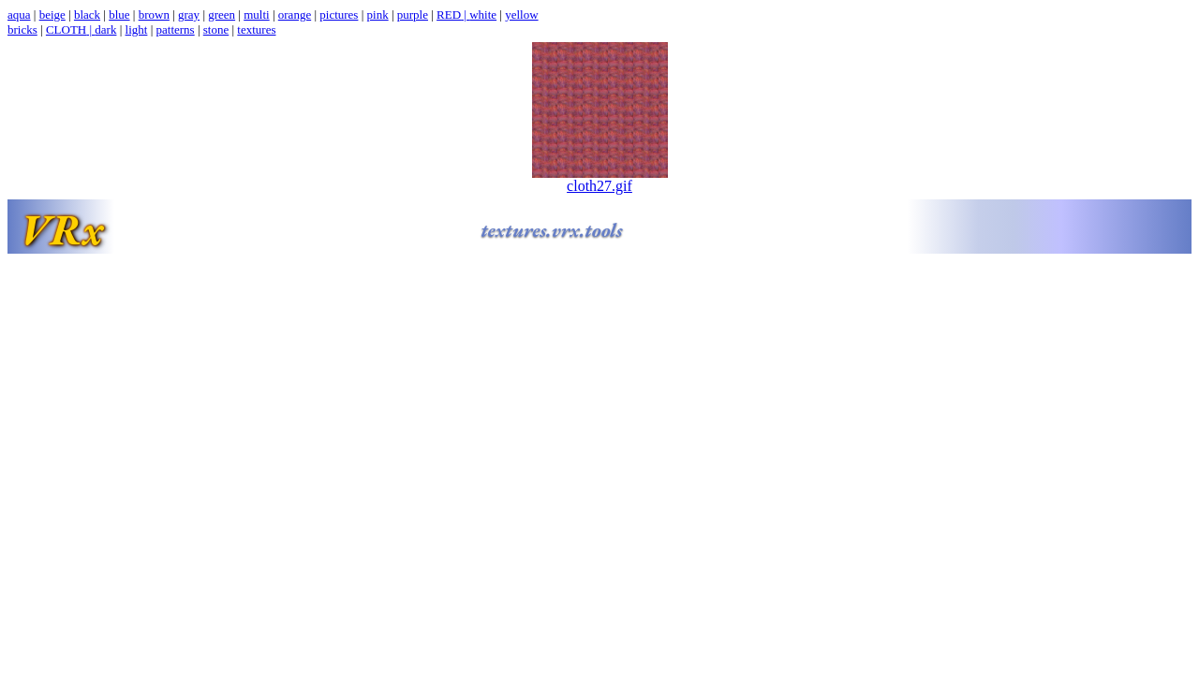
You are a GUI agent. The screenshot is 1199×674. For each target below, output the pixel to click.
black (87, 14)
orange (294, 14)
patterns (175, 29)
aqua (19, 14)
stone (216, 29)
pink (378, 14)
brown (154, 14)
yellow (521, 14)
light (137, 29)
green (221, 14)
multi (256, 14)
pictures (338, 14)
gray (189, 14)
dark (105, 29)
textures (256, 29)
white (482, 14)
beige (52, 14)
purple (412, 14)
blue (119, 14)
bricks (22, 29)
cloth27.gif (600, 179)
